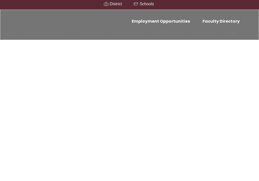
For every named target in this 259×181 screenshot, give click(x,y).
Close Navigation (200, 33)
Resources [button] (106, 31)
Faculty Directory (221, 19)
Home (16, 31)
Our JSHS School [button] (43, 31)
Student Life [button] (134, 31)
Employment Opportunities (161, 19)
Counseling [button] (77, 31)
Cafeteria (160, 31)
